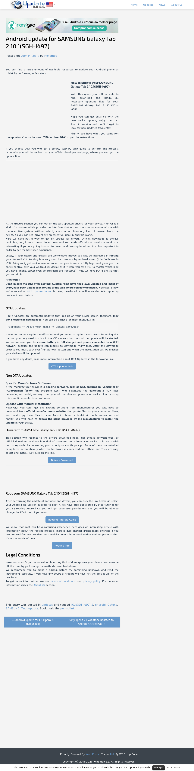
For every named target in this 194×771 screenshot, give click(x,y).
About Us (177, 4)
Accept (158, 767)
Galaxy (112, 604)
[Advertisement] (38, 107)
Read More (173, 767)
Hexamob (50, 55)
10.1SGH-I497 (80, 604)
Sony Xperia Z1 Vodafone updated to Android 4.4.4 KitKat (91, 621)
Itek (111, 754)
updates (47, 604)
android (100, 604)
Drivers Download (62, 460)
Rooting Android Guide (62, 519)
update (33, 608)
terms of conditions (63, 581)
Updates (148, 4)
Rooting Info (62, 545)
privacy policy (91, 581)
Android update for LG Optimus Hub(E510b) (33, 621)
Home (133, 4)
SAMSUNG (12, 608)
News (162, 4)
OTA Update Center (39, 291)
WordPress (92, 754)
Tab (24, 608)
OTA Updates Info (62, 366)
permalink (67, 608)
